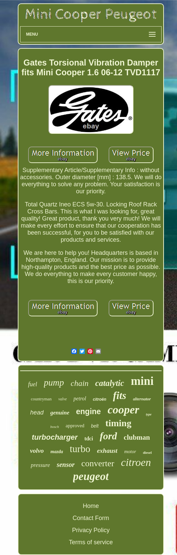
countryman (41, 398)
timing (118, 423)
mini (142, 381)
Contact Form (90, 518)
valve (62, 399)
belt (95, 426)
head (37, 412)
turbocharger (55, 437)
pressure (40, 465)
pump (54, 383)
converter (97, 463)
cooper (123, 409)
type (149, 414)
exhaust (107, 450)
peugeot (91, 476)
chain (79, 383)
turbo (80, 448)
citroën (99, 399)
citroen (136, 462)
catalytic (109, 383)
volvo (37, 450)
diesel (147, 452)
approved (75, 425)
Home (91, 506)
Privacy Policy (91, 530)
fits (119, 395)
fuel (32, 384)
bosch (54, 427)
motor (130, 451)
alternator (142, 398)
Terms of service (91, 542)
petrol (79, 398)
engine (88, 411)
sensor (65, 464)
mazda (57, 451)
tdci (88, 438)
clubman (137, 437)
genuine (59, 412)
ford (108, 435)
